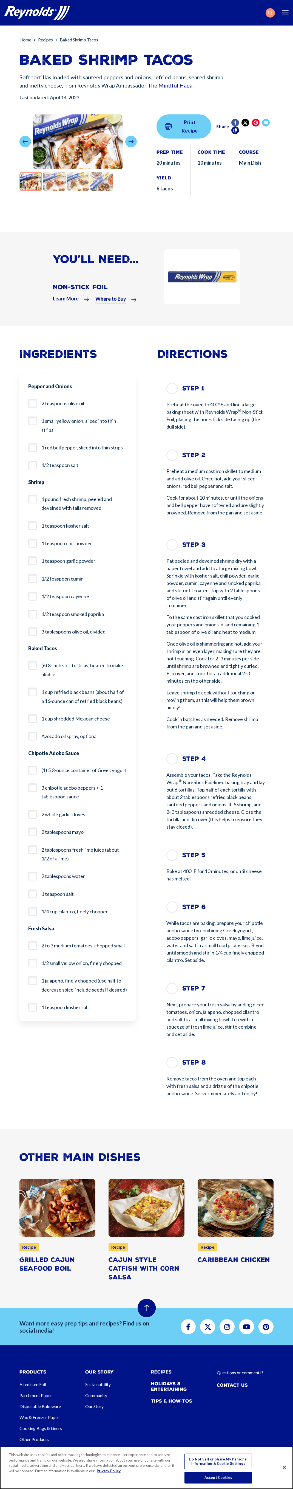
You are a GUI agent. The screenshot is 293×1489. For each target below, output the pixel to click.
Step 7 (193, 988)
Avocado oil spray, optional (69, 736)
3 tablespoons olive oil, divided (73, 632)
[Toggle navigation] (285, 13)
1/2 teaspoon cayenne (65, 596)
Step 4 (194, 758)
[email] (266, 122)
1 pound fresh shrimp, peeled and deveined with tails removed (76, 503)
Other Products (34, 1439)
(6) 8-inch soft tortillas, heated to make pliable (82, 669)
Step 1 (193, 388)
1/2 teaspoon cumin (62, 579)
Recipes (45, 39)
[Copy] (235, 130)
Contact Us (232, 1385)
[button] (270, 12)
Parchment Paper (35, 1395)
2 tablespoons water (63, 876)
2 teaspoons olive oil (62, 403)
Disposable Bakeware (40, 1406)
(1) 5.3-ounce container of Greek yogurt (83, 770)
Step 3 (194, 544)
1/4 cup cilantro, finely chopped (75, 911)
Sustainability (98, 1384)
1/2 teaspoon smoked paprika (72, 614)
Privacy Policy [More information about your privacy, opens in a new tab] (109, 1471)
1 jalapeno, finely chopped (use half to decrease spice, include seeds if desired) (84, 985)
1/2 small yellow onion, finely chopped (81, 963)
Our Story (94, 1406)
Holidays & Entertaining (169, 1386)
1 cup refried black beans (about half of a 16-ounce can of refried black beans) (82, 696)
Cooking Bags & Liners (40, 1428)
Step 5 (194, 855)
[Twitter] (245, 122)
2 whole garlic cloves (63, 814)
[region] (146, 1468)
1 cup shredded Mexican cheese (75, 719)
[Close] (284, 1468)
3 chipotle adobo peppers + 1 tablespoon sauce (72, 792)
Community (96, 1395)
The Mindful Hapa (170, 85)
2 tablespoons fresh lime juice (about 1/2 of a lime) (80, 854)
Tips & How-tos (171, 1401)
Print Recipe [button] (181, 126)
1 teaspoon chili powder (66, 543)
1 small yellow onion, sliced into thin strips (78, 425)
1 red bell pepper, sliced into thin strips (82, 447)
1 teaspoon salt (57, 894)
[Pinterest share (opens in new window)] (256, 122)
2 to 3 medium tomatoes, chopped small (83, 945)
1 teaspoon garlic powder (68, 561)
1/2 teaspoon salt (59, 465)
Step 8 (194, 1062)
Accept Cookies (218, 1477)
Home (25, 39)
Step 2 (194, 455)
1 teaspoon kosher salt (65, 526)
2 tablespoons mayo (62, 832)
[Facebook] (235, 122)
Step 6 (194, 907)
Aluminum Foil (32, 1384)
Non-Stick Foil (80, 293)
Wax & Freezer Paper (39, 1417)
